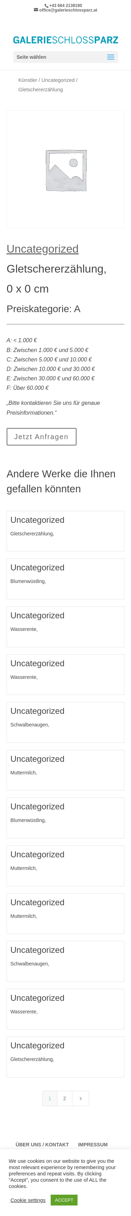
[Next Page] (80, 1098)
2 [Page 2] (64, 1098)
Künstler (28, 80)
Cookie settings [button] (27, 1200)
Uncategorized (58, 80)
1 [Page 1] (50, 1098)
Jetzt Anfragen (41, 437)
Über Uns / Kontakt (42, 1144)
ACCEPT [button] (64, 1200)
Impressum (93, 1144)
